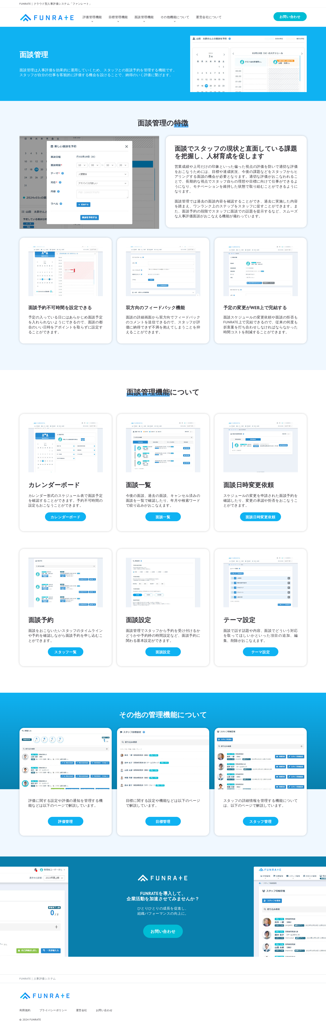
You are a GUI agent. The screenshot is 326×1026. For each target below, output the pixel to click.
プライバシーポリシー (53, 1010)
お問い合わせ (104, 1010)
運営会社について (209, 17)
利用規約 (25, 1010)
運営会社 (81, 1010)
